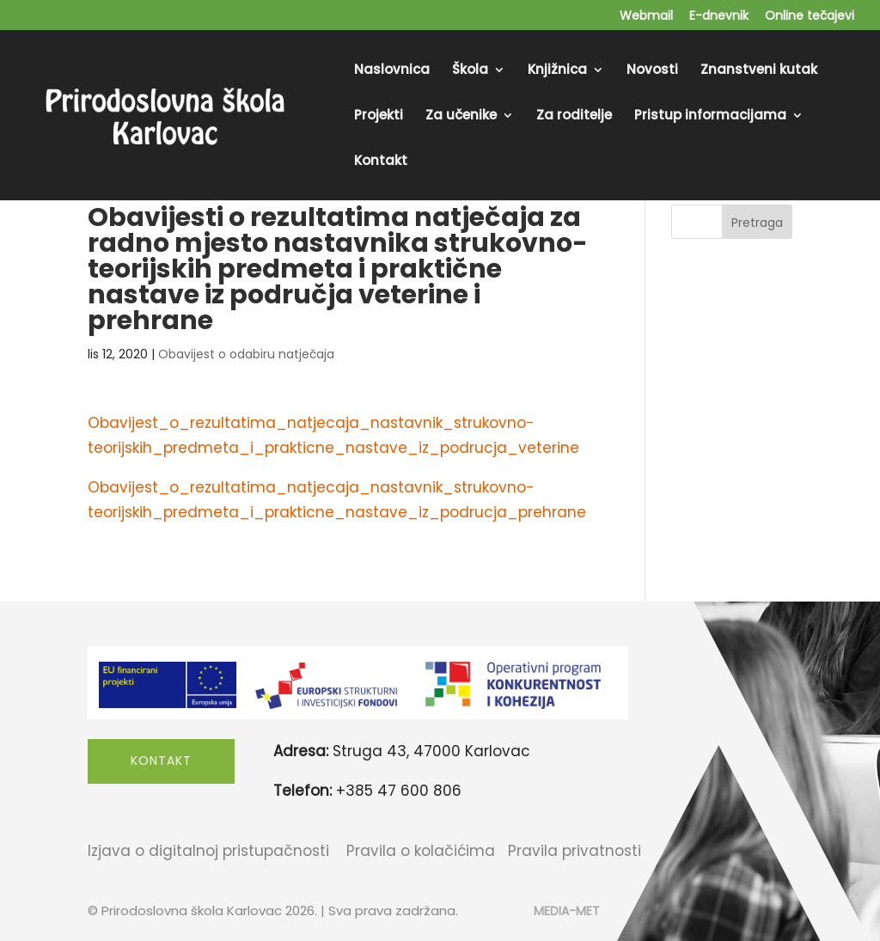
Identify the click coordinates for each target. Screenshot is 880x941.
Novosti (652, 71)
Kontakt (380, 162)
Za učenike (461, 116)
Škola (470, 71)
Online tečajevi (809, 16)
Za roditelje (574, 116)
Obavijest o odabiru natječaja (246, 354)
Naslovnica (392, 71)
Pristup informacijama (710, 116)
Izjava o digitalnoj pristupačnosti (208, 850)
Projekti (378, 116)
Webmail (646, 16)
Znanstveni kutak (758, 71)
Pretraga (757, 222)
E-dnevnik (719, 16)
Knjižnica (557, 71)
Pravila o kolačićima (420, 850)
